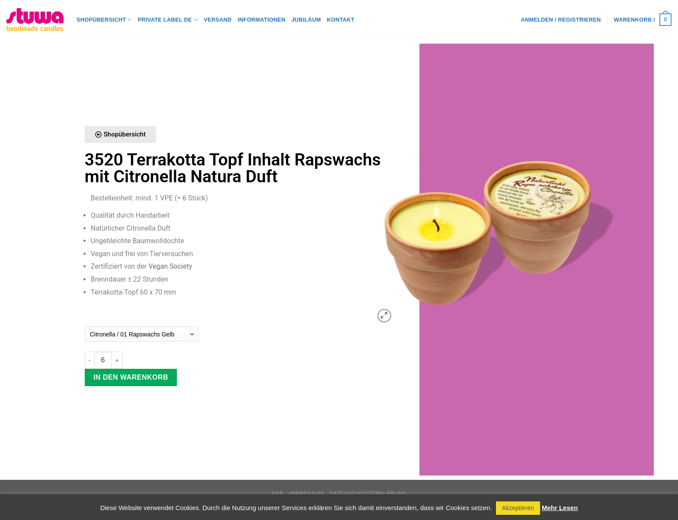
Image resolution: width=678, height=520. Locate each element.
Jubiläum (306, 19)
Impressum (306, 494)
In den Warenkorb (130, 377)
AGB (277, 494)
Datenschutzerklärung (368, 494)
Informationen (261, 19)
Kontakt (340, 19)
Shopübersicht (104, 20)
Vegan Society (170, 266)
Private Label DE (168, 20)
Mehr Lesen (560, 507)
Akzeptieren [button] (518, 507)
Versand (217, 19)
